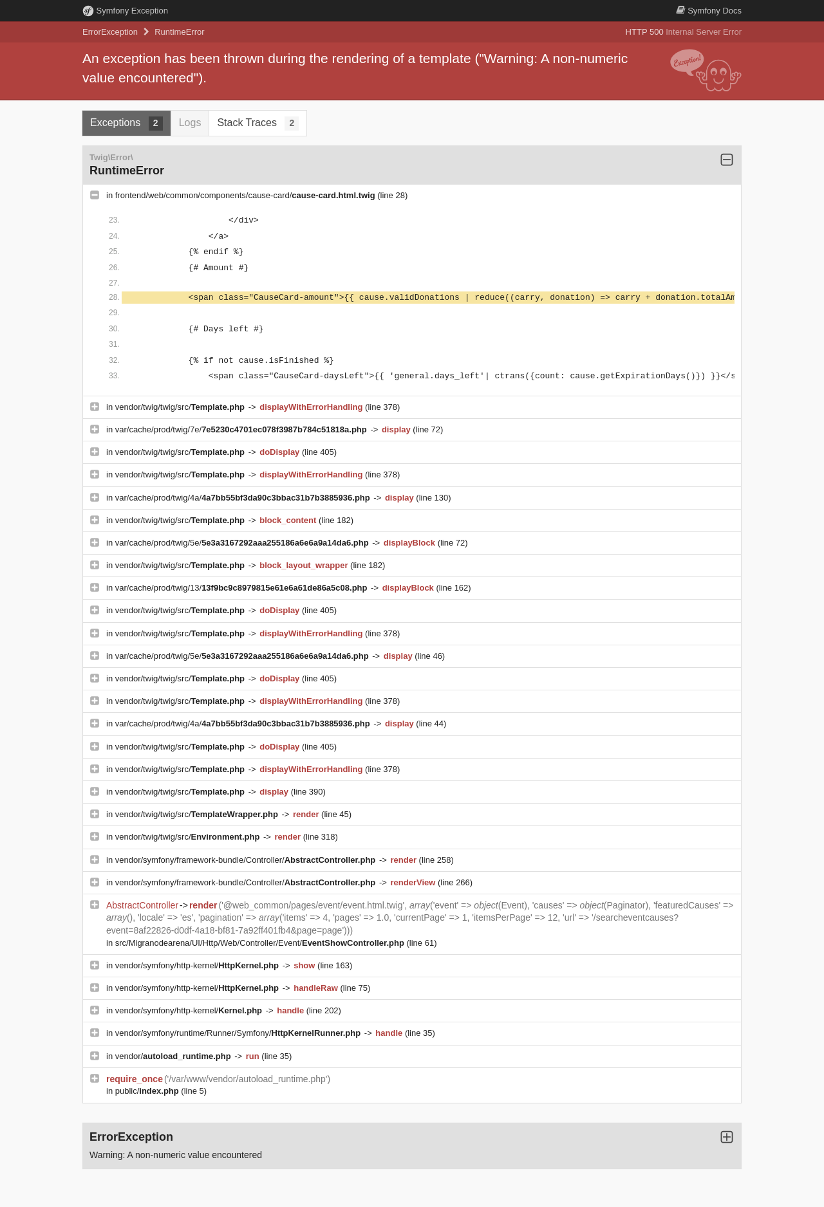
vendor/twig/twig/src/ (181, 407)
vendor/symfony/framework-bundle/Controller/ (246, 860)
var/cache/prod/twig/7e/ (242, 429)
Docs (709, 10)
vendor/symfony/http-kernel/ (198, 965)
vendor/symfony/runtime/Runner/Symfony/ (239, 1033)
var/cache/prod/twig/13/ (242, 588)
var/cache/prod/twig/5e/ (243, 543)
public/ (148, 1091)
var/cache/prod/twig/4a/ (244, 497)
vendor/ (174, 1056)
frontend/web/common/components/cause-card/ (246, 195)
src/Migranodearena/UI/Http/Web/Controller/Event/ (261, 943)
